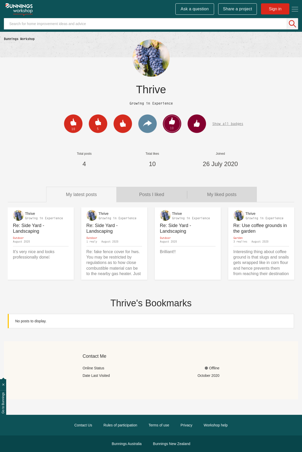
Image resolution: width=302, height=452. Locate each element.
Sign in (275, 9)
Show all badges (227, 123)
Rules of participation (120, 425)
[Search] (151, 23)
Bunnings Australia (127, 444)
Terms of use (159, 425)
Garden (238, 237)
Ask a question (195, 9)
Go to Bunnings (3, 403)
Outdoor (18, 237)
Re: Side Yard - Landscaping (28, 228)
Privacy (186, 425)
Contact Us (83, 425)
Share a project (237, 9)
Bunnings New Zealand (171, 444)
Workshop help (216, 425)
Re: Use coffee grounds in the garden (260, 228)
